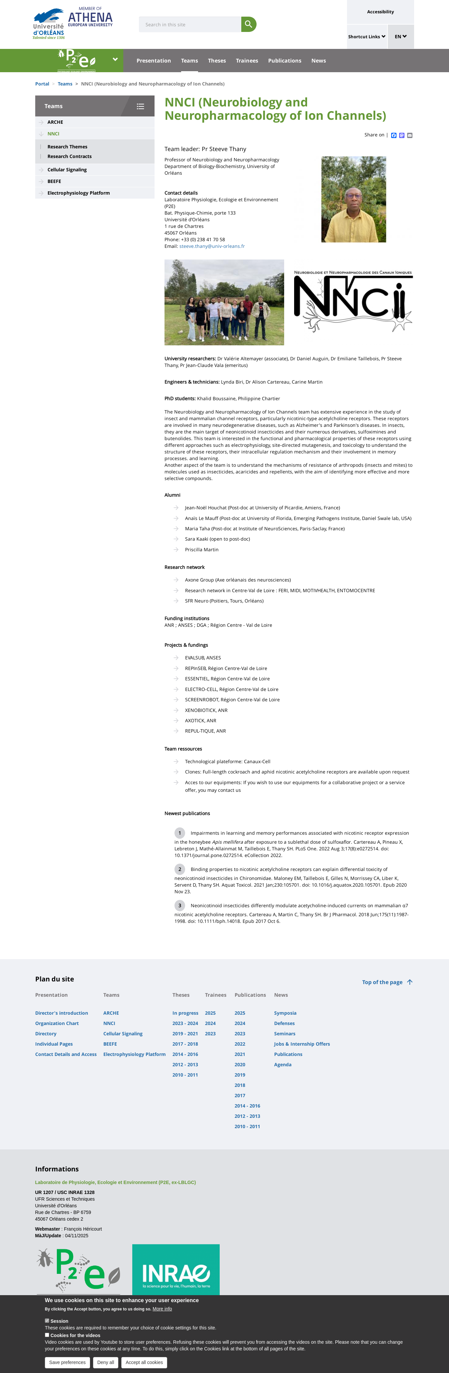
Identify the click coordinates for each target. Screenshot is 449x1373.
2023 (210, 1033)
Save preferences (67, 1364)
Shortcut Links (364, 37)
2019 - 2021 (185, 1033)
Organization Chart (57, 1023)
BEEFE (54, 181)
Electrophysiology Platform (79, 193)
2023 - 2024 (185, 1023)
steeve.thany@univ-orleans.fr (212, 246)
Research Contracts (70, 156)
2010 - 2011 (185, 1075)
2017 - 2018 (185, 1044)
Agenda (282, 1064)
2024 (210, 1023)
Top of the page (382, 982)
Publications (284, 60)
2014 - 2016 (185, 1054)
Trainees (247, 60)
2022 (240, 1044)
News (318, 60)
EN (401, 36)
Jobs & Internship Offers (302, 1044)
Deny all (105, 1364)
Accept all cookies (144, 1364)
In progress (185, 1013)
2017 (240, 1095)
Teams (189, 60)
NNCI (53, 133)
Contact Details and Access (66, 1054)
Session (59, 1323)
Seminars (284, 1033)
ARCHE (55, 122)
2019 (240, 1075)
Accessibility (380, 12)
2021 (240, 1054)
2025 (210, 1013)
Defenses (284, 1023)
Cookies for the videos (75, 1337)
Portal (42, 84)
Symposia (285, 1013)
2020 (240, 1064)
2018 (240, 1085)
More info (162, 1311)
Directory (45, 1033)
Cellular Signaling (67, 169)
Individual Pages (54, 1044)
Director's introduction (61, 1013)
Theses (217, 60)
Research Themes (67, 146)
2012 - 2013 (185, 1064)
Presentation (154, 60)
